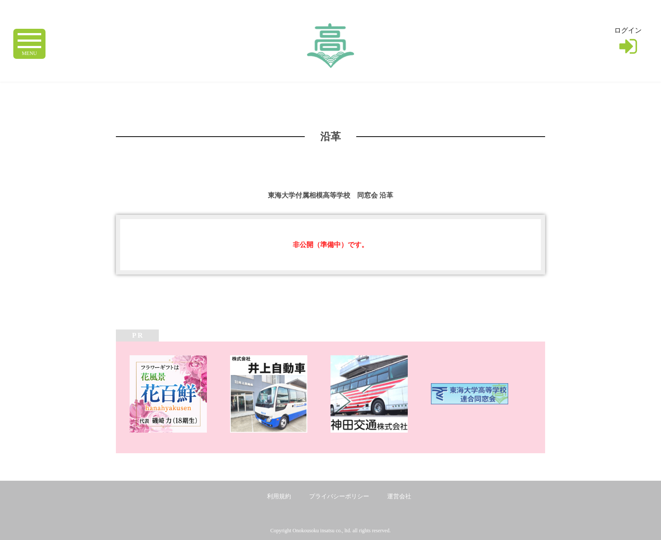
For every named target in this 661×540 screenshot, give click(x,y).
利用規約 (279, 496)
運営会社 (399, 496)
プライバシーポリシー (339, 496)
